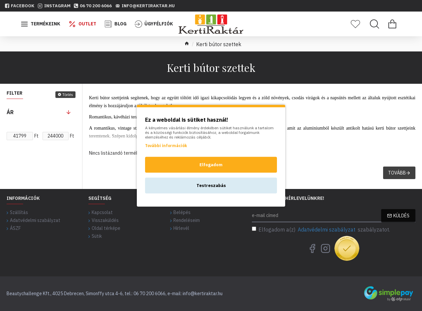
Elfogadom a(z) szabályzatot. (321, 229)
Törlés (67, 94)
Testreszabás (211, 185)
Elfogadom (211, 164)
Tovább (397, 173)
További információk (166, 145)
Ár (10, 112)
